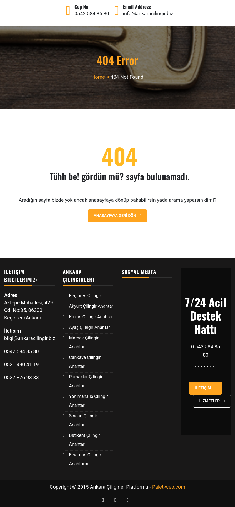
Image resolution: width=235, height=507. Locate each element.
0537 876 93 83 (21, 377)
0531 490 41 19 (22, 364)
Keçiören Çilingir (85, 295)
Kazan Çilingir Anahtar (91, 316)
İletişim (205, 388)
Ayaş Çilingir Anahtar (89, 327)
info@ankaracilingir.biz (148, 13)
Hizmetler (212, 401)
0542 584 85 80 (91, 13)
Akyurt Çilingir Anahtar (91, 306)
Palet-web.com (168, 487)
